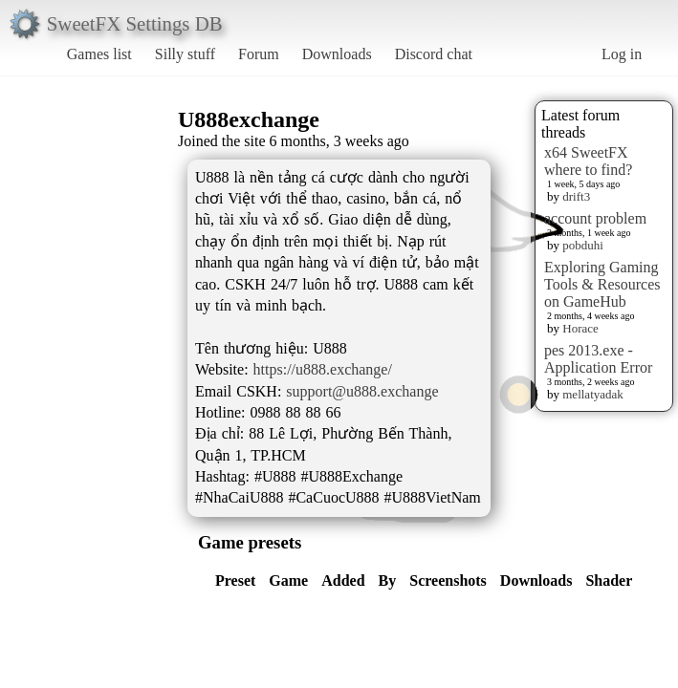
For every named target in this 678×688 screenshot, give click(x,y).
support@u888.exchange (362, 391)
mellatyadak (592, 394)
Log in (621, 54)
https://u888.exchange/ (322, 369)
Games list (99, 54)
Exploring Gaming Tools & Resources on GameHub (602, 284)
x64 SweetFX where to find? (588, 161)
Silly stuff (185, 54)
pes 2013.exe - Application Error (598, 359)
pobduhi (582, 245)
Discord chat (433, 54)
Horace (580, 328)
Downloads (337, 54)
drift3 (576, 196)
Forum (258, 54)
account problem (595, 218)
